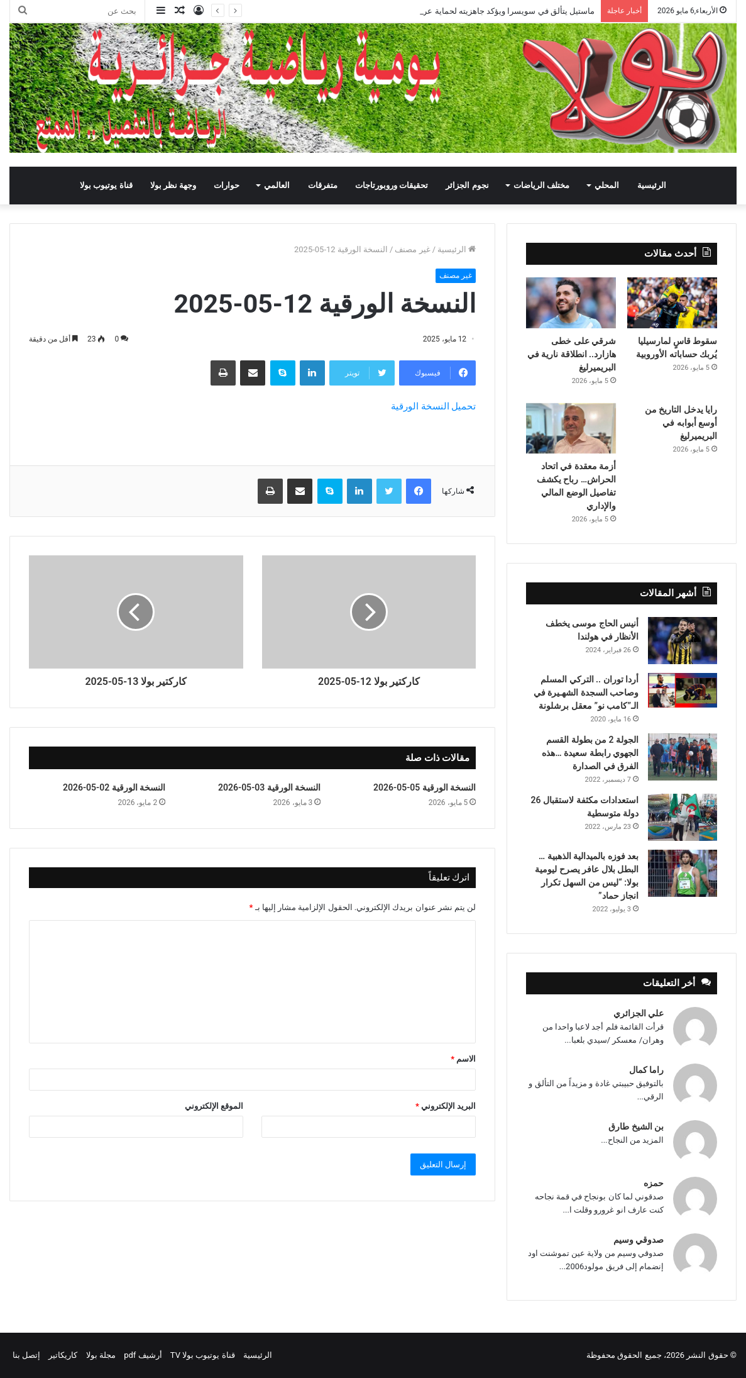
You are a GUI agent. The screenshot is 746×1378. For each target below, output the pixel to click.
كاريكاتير (62, 1355)
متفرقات (322, 185)
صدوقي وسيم (638, 1240)
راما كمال (646, 1070)
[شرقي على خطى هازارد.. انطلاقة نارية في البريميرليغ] (571, 302)
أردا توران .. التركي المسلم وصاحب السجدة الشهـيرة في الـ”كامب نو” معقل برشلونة (586, 692)
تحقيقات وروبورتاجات (391, 185)
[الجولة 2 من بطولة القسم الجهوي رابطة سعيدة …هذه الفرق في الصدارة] (682, 757)
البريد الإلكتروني (445, 1106)
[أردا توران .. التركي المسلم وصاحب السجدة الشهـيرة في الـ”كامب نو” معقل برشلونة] (682, 690)
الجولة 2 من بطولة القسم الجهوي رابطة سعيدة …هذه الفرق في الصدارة (590, 753)
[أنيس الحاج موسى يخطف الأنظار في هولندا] (682, 640)
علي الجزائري (638, 1013)
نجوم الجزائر (467, 185)
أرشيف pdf (143, 1355)
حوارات (226, 185)
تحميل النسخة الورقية (433, 406)
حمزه (654, 1183)
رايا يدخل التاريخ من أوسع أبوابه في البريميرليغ (681, 422)
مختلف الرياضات (541, 185)
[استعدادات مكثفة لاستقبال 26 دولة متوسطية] (682, 817)
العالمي (277, 185)
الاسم (463, 1059)
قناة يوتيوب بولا (106, 185)
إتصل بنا (26, 1355)
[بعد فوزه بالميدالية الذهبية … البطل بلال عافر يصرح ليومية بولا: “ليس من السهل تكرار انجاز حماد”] (682, 873)
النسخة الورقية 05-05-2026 (424, 787)
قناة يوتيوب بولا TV (202, 1355)
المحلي (607, 185)
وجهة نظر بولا (173, 185)
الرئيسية (651, 185)
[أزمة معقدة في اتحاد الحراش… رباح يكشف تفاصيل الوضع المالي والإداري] (571, 428)
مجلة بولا (101, 1355)
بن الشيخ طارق (636, 1126)
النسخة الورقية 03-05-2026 (269, 787)
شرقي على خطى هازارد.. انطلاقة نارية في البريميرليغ (571, 354)
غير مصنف (412, 249)
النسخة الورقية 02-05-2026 (114, 787)
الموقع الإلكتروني (214, 1106)
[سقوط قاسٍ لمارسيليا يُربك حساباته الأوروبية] (672, 302)
